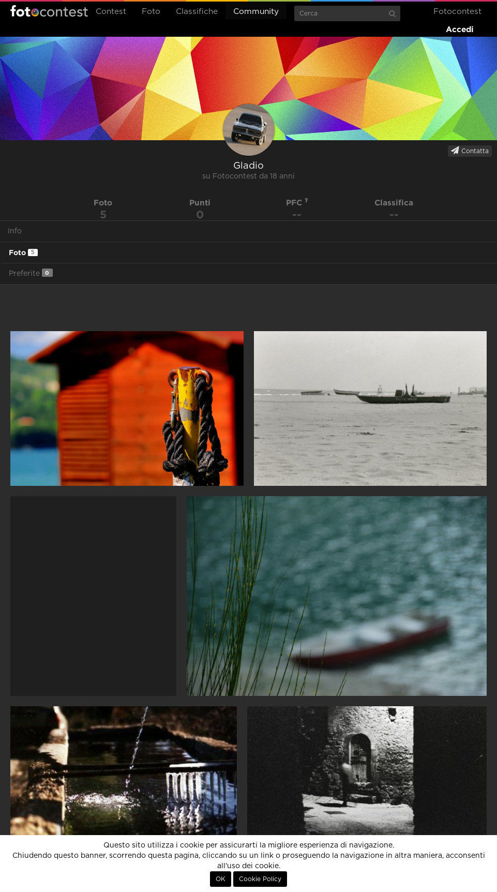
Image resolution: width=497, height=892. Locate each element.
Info (15, 231)
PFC (297, 202)
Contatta (470, 150)
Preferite (31, 273)
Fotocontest (49, 11)
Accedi (460, 29)
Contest (111, 12)
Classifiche (197, 12)
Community (256, 12)
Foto (151, 12)
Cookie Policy (260, 879)
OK (220, 879)
